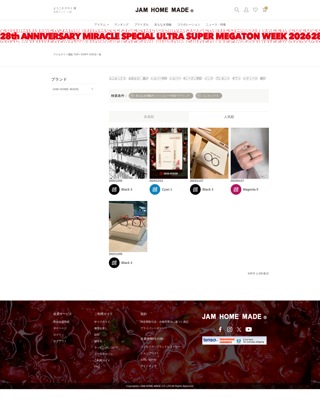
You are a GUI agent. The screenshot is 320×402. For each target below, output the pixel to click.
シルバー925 (188, 80)
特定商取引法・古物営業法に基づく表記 (164, 334)
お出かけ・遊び (156, 80)
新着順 (149, 129)
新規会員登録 (61, 334)
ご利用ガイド (102, 373)
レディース (192, 90)
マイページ (60, 341)
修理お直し (101, 341)
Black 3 (126, 202)
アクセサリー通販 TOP (65, 54)
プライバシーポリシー (153, 341)
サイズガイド (102, 334)
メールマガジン (103, 366)
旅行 (215, 90)
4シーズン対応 (245, 80)
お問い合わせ (148, 372)
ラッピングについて (106, 360)
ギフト (168, 90)
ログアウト (60, 354)
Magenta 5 (250, 202)
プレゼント (143, 90)
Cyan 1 (167, 202)
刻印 (97, 347)
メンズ (118, 90)
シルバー (215, 80)
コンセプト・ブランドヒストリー (160, 359)
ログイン (58, 347)
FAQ (97, 379)
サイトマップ (148, 378)
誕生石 (98, 354)
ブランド (59, 79)
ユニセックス (123, 80)
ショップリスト (149, 366)
